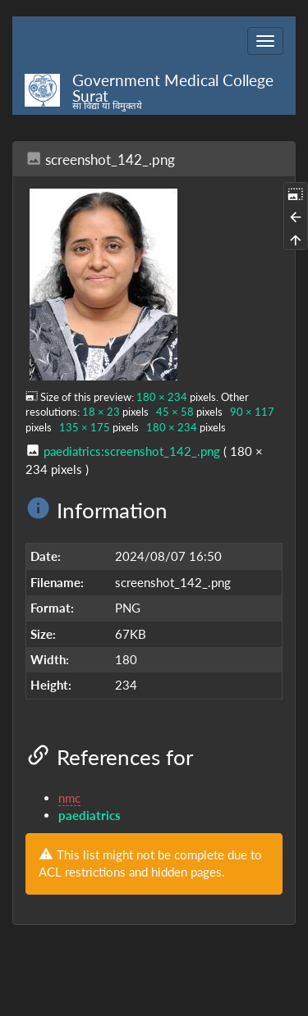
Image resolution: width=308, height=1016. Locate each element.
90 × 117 (252, 411)
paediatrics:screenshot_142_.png (132, 451)
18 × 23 (101, 411)
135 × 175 (84, 427)
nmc (69, 797)
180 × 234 (161, 396)
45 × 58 (175, 411)
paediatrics (89, 815)
